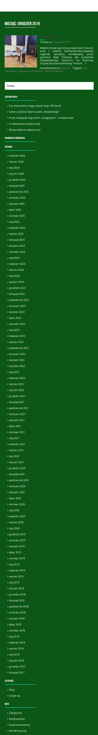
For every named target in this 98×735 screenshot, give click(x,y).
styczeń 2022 (16, 390)
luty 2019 (14, 582)
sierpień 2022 (17, 360)
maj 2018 (14, 636)
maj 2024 (14, 258)
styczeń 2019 (16, 588)
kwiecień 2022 (17, 378)
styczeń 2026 (16, 173)
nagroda (70, 68)
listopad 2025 (16, 185)
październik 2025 (19, 191)
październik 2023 (19, 300)
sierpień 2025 (17, 203)
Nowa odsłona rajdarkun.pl (24, 129)
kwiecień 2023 (17, 336)
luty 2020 (14, 528)
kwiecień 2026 (17, 155)
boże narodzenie (55, 68)
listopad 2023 (16, 294)
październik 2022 (19, 348)
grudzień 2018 (17, 594)
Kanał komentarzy (19, 725)
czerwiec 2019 (17, 558)
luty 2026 (14, 167)
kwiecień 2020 (17, 516)
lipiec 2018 (15, 624)
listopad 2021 (16, 402)
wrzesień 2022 (17, 354)
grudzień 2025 (17, 179)
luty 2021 (14, 456)
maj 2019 (14, 564)
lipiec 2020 (15, 498)
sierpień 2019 (17, 546)
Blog (11, 689)
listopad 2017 (16, 672)
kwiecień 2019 (17, 570)
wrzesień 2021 (17, 414)
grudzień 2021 (17, 396)
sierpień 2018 (17, 618)
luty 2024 (14, 276)
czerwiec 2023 (17, 324)
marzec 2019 (16, 576)
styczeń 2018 (16, 660)
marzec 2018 (16, 648)
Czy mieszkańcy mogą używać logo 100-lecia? (35, 105)
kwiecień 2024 (17, 264)
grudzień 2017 (17, 666)
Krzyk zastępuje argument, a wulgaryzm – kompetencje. (41, 117)
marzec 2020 (16, 522)
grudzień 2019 (17, 534)
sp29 (78, 68)
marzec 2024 (16, 270)
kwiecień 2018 (17, 642)
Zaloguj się (15, 713)
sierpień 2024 (17, 246)
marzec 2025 (16, 233)
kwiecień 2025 (17, 227)
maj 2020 (14, 510)
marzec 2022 (16, 384)
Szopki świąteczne (48, 37)
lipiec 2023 (15, 318)
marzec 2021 (16, 450)
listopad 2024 (16, 240)
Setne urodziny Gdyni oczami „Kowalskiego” (34, 111)
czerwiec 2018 (17, 630)
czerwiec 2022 (17, 366)
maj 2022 (14, 372)
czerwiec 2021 (17, 432)
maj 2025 (14, 221)
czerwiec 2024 (17, 252)
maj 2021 (14, 438)
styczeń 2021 (16, 462)
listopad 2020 (16, 474)
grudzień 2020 (17, 468)
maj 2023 (14, 330)
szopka (8, 71)
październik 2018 (19, 606)
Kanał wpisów (17, 719)
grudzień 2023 (17, 288)
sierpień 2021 (17, 420)
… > (74, 63)
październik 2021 (19, 408)
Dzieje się (29, 68)
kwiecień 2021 (17, 444)
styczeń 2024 (16, 282)
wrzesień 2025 (17, 197)
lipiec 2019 (15, 552)
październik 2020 (19, 480)
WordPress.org (17, 731)
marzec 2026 (16, 161)
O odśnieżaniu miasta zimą (24, 123)
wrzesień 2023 (17, 306)
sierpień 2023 (17, 312)
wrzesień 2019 (17, 540)
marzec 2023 (16, 342)
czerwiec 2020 (17, 504)
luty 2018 (14, 654)
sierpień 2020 (17, 492)
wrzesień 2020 (17, 486)
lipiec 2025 (15, 209)
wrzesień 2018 (17, 612)
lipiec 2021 (15, 426)
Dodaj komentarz (24, 71)
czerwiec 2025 (17, 215)
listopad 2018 (16, 600)
